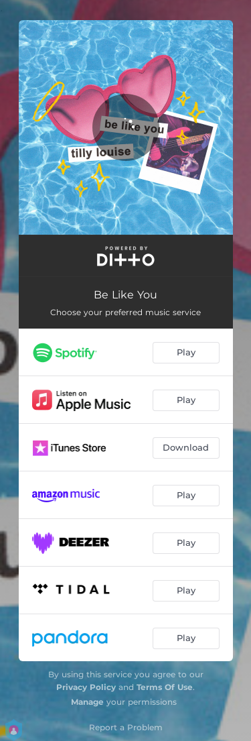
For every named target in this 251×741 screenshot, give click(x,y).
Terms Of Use (165, 687)
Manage (87, 702)
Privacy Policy (86, 687)
